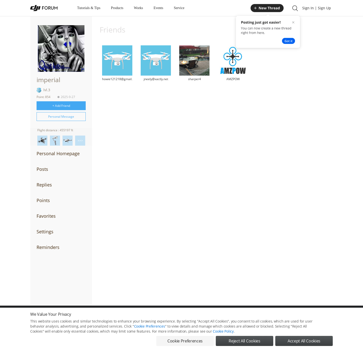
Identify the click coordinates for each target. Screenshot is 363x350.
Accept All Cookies (304, 342)
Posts (42, 169)
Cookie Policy (223, 332)
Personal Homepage (58, 153)
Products (117, 8)
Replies (44, 185)
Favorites (46, 216)
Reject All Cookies (244, 342)
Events (158, 8)
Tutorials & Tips (88, 8)
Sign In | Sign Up (316, 8)
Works (138, 8)
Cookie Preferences (149, 327)
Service (179, 8)
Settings (45, 232)
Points (43, 200)
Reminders (48, 247)
